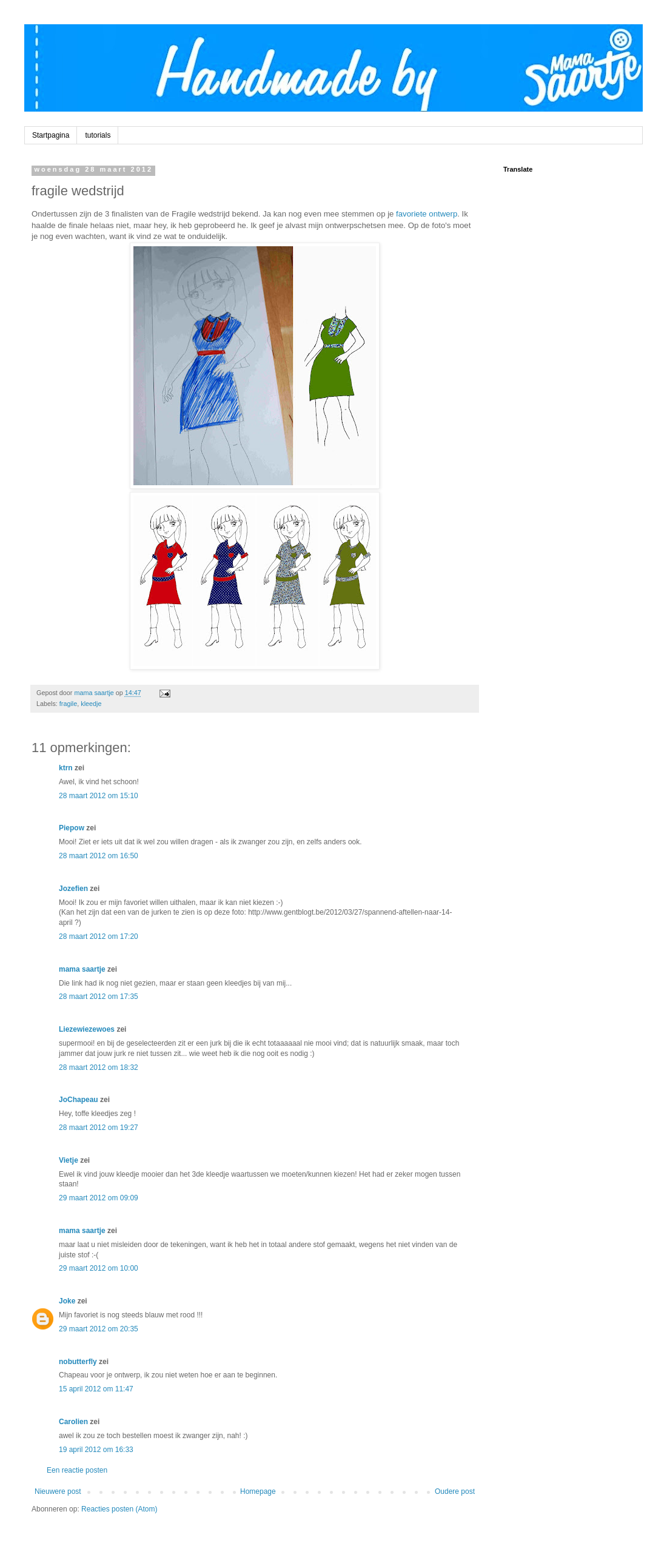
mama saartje (82, 969)
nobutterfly (78, 1361)
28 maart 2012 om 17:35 (98, 996)
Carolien (73, 1421)
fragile (68, 703)
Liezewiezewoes (87, 1029)
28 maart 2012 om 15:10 (98, 796)
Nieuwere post (58, 1491)
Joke (67, 1301)
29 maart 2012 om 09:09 (98, 1198)
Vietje (68, 1160)
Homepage (258, 1491)
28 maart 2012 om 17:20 (98, 936)
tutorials (97, 135)
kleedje (91, 703)
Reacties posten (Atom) (119, 1509)
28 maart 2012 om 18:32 (98, 1067)
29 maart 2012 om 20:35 (98, 1329)
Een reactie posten (77, 1470)
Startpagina (50, 135)
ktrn (66, 768)
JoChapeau (78, 1099)
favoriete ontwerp (426, 213)
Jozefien (73, 888)
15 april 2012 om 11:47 (96, 1389)
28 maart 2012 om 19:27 (98, 1127)
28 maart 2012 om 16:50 (98, 856)
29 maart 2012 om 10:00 (98, 1268)
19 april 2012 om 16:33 (96, 1449)
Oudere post (455, 1491)
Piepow (71, 828)
